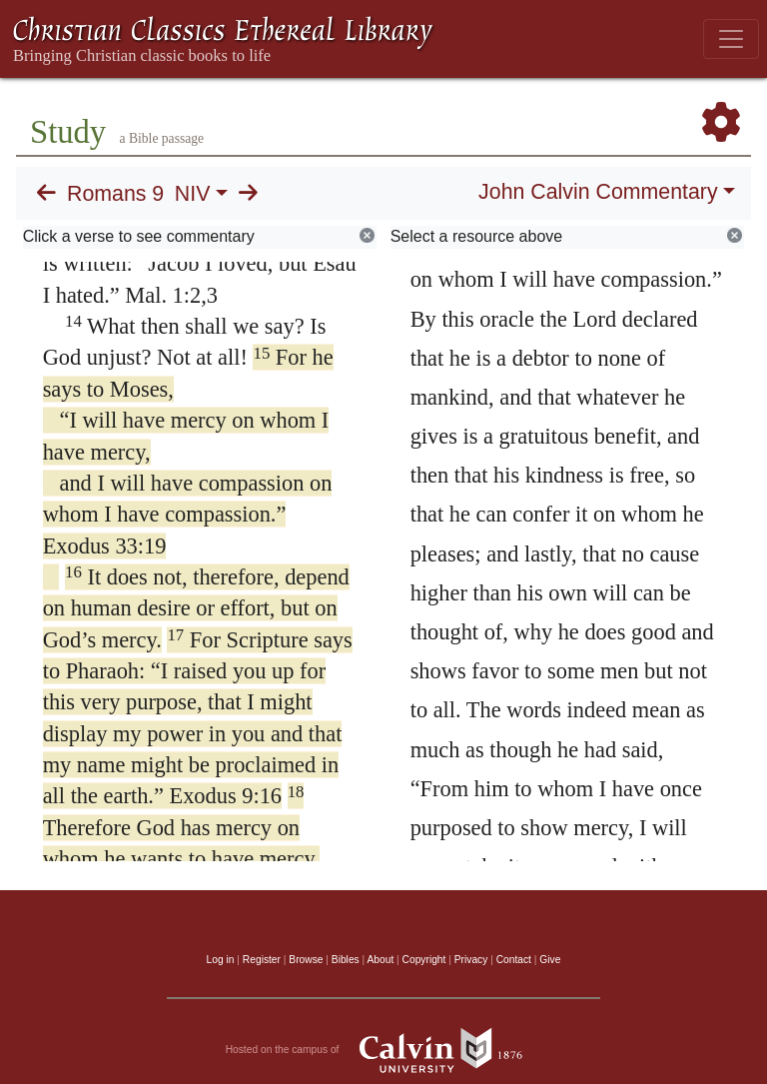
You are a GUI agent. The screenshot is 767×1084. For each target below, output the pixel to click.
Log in (221, 959)
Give (549, 959)
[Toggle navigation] (731, 39)
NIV (193, 194)
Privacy (471, 959)
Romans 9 (115, 194)
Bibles (346, 959)
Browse (306, 959)
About (380, 959)
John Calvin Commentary (597, 192)
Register (262, 959)
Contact (513, 959)
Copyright (424, 959)
